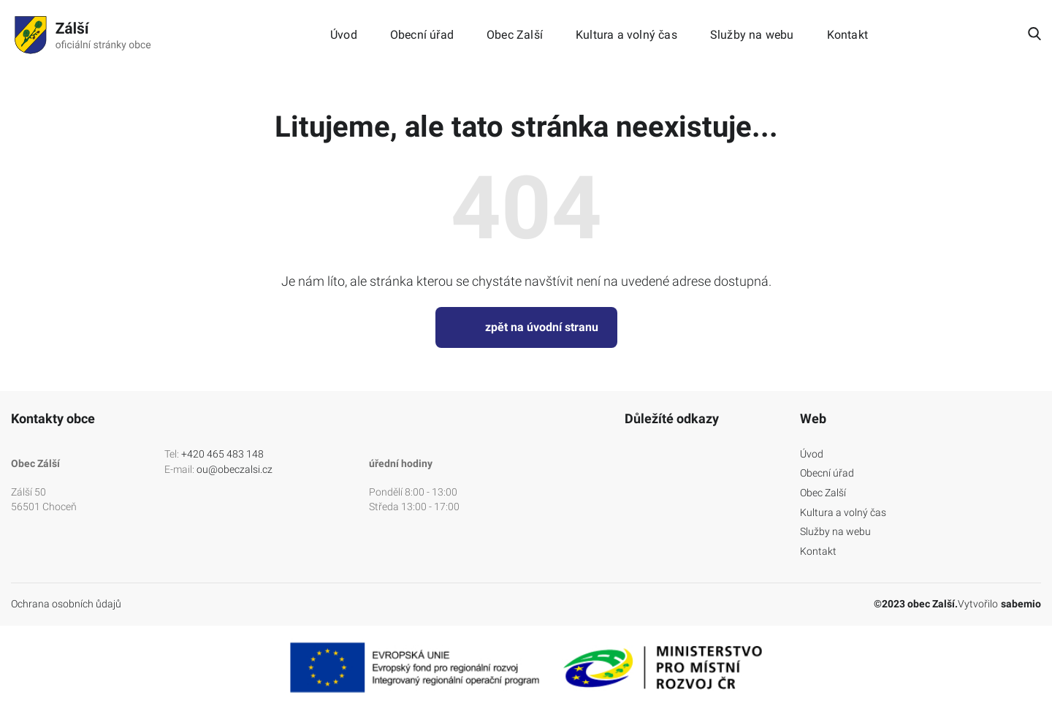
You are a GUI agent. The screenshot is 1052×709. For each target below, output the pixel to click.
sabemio (1021, 604)
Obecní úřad (422, 35)
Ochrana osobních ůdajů (66, 604)
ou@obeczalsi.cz (234, 469)
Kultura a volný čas (626, 35)
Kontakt (847, 35)
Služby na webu (752, 35)
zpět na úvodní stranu (526, 327)
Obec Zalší (515, 35)
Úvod (343, 35)
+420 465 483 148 (222, 454)
